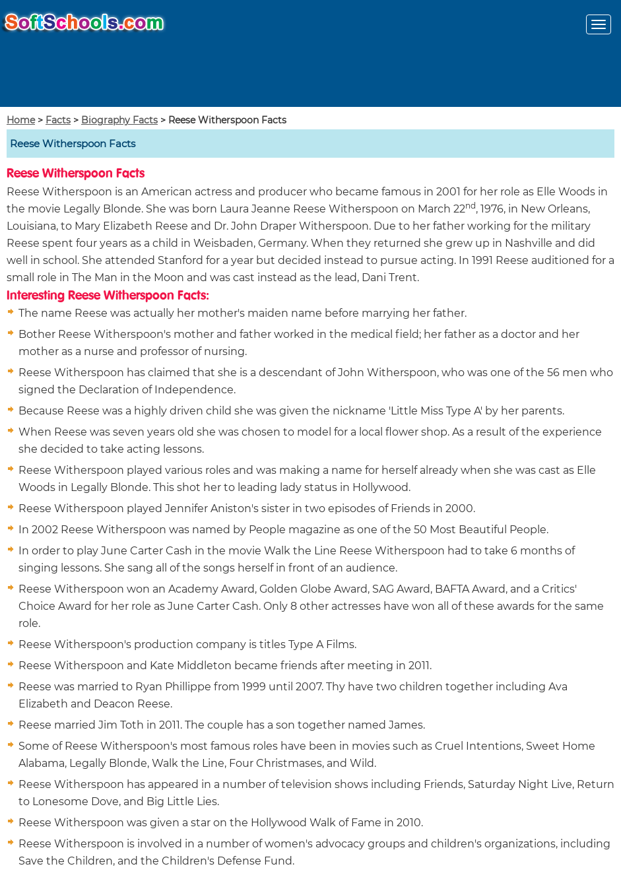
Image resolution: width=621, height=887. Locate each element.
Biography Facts (119, 120)
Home (21, 120)
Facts (58, 120)
